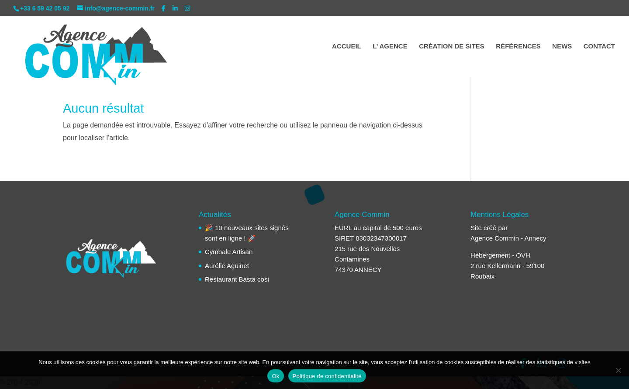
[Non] (618, 370)
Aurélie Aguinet (227, 265)
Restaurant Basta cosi (237, 279)
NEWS (562, 46)
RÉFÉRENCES (518, 46)
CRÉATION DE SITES (451, 46)
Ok (275, 376)
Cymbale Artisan (228, 251)
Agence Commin (494, 238)
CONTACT (599, 46)
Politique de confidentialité (327, 376)
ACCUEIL (346, 46)
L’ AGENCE (390, 46)
